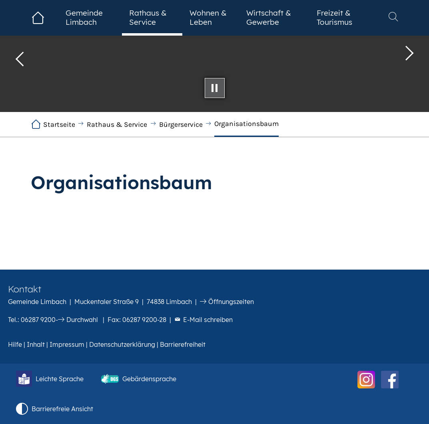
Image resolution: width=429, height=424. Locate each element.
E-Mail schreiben (208, 320)
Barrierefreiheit (183, 344)
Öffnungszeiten (231, 302)
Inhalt (36, 344)
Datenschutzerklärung (122, 344)
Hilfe (15, 344)
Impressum (67, 344)
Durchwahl (82, 320)
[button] (20, 56)
